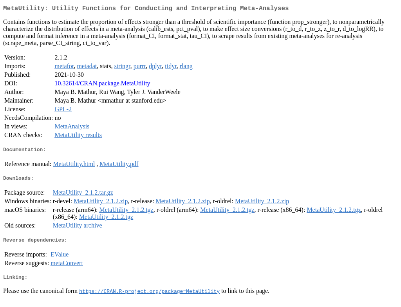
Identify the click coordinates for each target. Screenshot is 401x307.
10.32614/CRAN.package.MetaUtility (102, 84)
